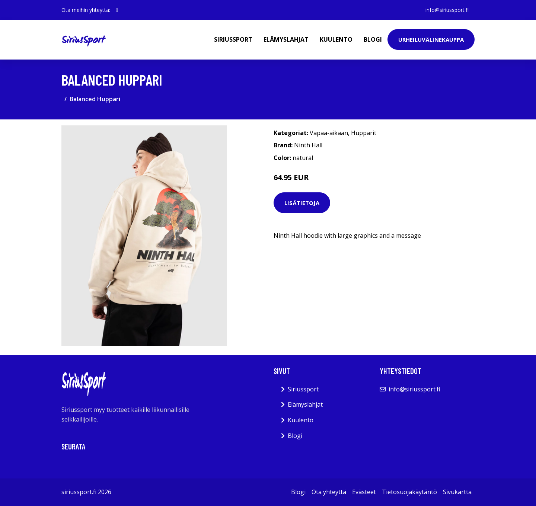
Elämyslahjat (286, 39)
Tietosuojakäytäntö (409, 492)
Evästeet (364, 492)
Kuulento (336, 39)
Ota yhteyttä (329, 492)
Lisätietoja (301, 202)
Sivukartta (457, 492)
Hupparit (363, 133)
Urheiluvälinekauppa (431, 39)
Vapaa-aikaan (329, 133)
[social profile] (117, 10)
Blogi (373, 39)
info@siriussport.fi (447, 9)
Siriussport (233, 39)
